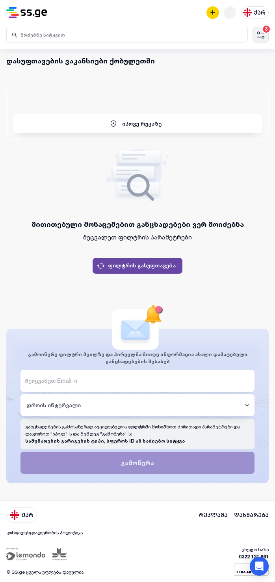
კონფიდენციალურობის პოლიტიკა (44, 533)
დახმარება (251, 515)
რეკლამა (213, 515)
